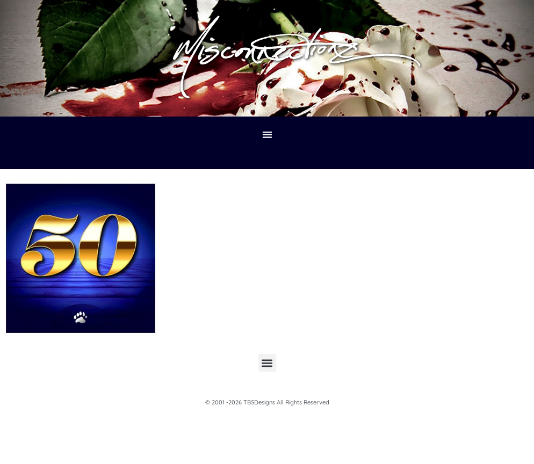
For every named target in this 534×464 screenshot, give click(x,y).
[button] (267, 135)
